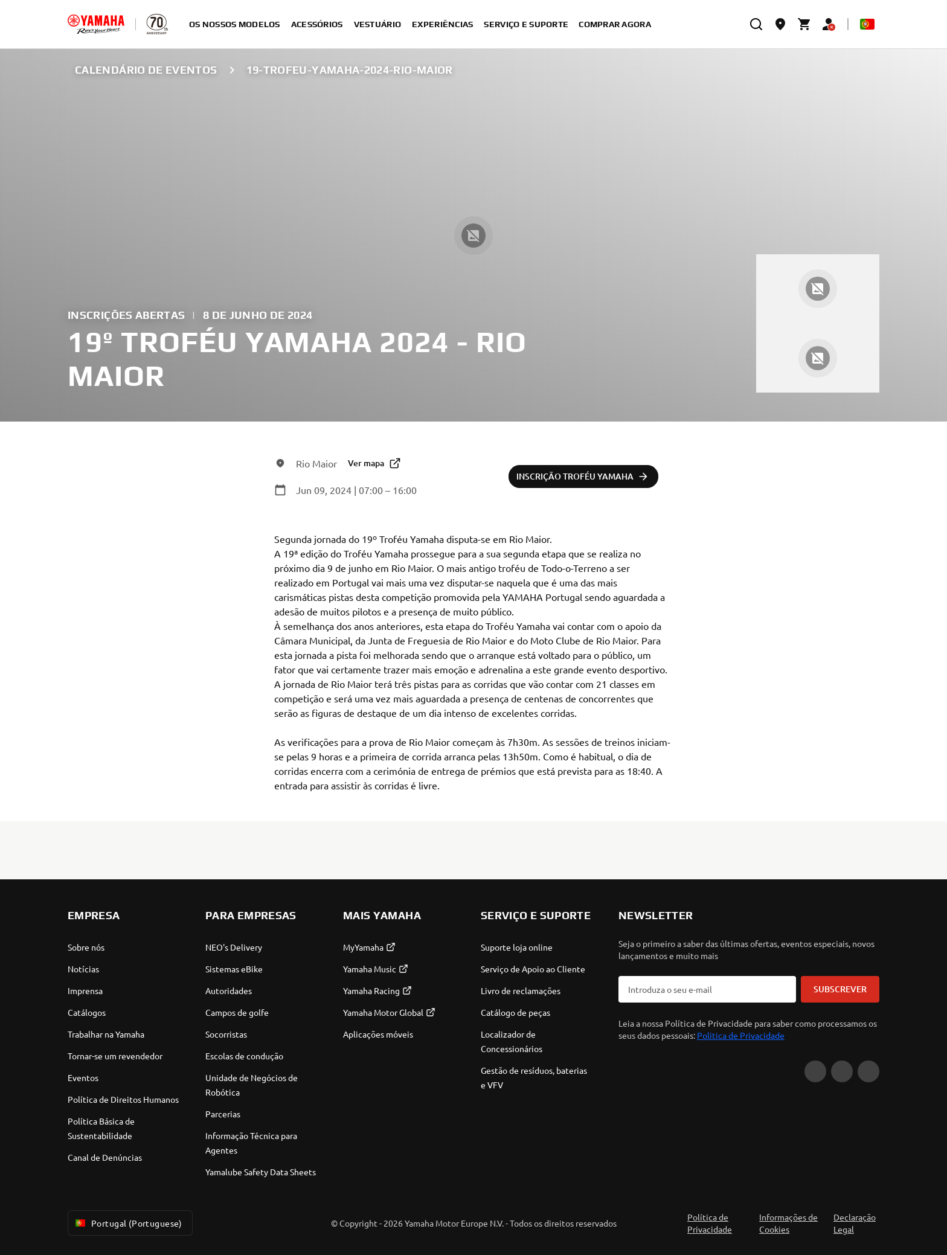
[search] (756, 24)
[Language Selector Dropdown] (867, 24)
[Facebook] (842, 1071)
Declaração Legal (854, 1223)
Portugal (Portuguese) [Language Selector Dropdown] (127, 1223)
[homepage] (96, 24)
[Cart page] (804, 24)
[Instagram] (868, 1071)
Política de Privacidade (709, 1223)
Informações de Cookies (788, 1223)
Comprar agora (615, 24)
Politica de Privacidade (741, 1035)
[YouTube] (815, 1071)
